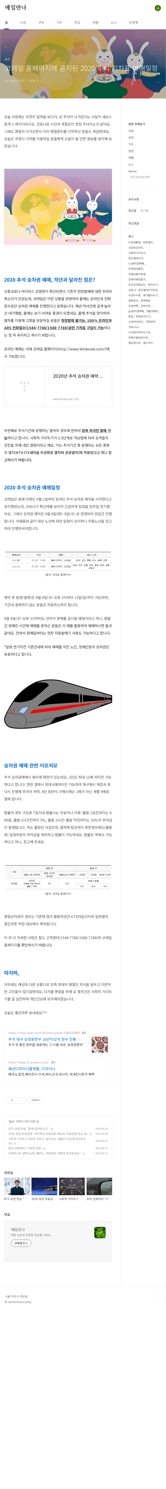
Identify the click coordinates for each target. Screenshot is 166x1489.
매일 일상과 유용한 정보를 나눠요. (31, 1412)
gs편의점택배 (136, 555)
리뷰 (23, 22)
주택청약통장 (135, 513)
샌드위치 (148, 587)
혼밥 (130, 560)
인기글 (145, 455)
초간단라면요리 (136, 529)
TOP (158, 1475)
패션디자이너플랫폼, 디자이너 (31, 1182)
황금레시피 (134, 587)
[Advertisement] (58, 141)
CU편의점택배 (136, 508)
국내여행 (133, 550)
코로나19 (133, 571)
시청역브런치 (135, 566)
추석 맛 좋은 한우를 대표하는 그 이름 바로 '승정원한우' (46, 1158)
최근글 (132, 455)
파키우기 (153, 529)
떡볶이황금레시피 (138, 582)
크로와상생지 (135, 492)
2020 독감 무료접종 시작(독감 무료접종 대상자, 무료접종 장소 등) (48, 1248)
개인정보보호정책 (140, 299)
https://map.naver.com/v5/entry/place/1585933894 (44, 1147)
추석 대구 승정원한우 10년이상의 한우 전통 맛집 (44, 1153)
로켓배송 (145, 545)
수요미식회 (134, 539)
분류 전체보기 (136, 246)
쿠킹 (41, 22)
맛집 (77, 22)
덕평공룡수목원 (136, 518)
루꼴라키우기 (143, 560)
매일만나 (16, 8)
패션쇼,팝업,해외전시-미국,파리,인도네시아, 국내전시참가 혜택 (51, 1188)
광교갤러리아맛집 (148, 534)
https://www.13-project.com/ (28, 1176)
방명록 (133, 22)
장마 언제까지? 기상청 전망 (24, 1262)
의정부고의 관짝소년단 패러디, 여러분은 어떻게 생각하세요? (44, 1267)
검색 (148, 8)
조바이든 (145, 550)
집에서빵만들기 (136, 523)
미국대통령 (134, 486)
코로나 (132, 534)
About (132, 293)
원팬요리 (133, 545)
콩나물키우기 (150, 539)
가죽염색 (150, 566)
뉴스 (114, 22)
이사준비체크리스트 (139, 576)
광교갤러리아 (135, 502)
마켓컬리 (148, 486)
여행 (95, 22)
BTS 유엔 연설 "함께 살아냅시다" (28, 1243)
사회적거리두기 (136, 497)
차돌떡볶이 (152, 555)
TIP (59, 22)
